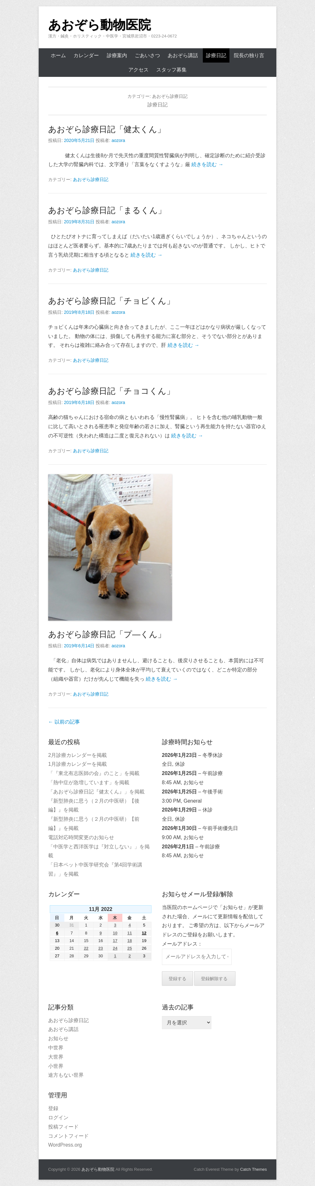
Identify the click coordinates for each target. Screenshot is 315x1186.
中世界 (55, 1047)
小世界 (55, 1066)
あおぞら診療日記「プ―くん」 (107, 634)
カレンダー (86, 55)
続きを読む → (207, 164)
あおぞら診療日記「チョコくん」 (111, 391)
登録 (53, 1108)
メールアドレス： (182, 944)
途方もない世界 (66, 1075)
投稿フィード (63, 1126)
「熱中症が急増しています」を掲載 (88, 782)
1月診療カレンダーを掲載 (77, 764)
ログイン (58, 1117)
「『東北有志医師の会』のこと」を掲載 (93, 773)
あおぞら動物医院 (99, 25)
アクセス (138, 69)
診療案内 (117, 55)
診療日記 (216, 55)
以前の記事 (64, 721)
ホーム (58, 55)
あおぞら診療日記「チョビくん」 (111, 301)
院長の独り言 (249, 55)
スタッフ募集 (171, 69)
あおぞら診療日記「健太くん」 (106, 129)
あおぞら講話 (183, 55)
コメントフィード (68, 1136)
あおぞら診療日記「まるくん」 (107, 210)
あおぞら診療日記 (90, 179)
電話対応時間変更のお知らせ (81, 837)
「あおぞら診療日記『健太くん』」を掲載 (96, 791)
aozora (118, 140)
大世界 (55, 1057)
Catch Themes (253, 1169)
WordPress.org (65, 1145)
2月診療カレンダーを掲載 (77, 755)
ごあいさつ (147, 55)
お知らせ (58, 1038)
